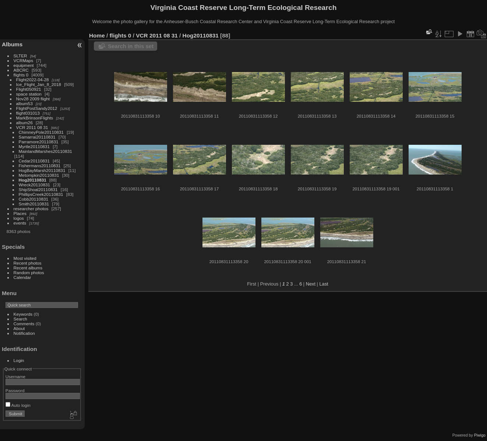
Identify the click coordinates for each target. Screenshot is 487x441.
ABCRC (21, 70)
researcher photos (31, 208)
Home (97, 35)
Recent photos (28, 263)
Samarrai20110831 (37, 137)
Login (19, 360)
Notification (24, 333)
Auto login (18, 405)
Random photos (29, 272)
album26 (24, 122)
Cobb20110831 (33, 199)
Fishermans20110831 (40, 165)
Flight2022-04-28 (32, 79)
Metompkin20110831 (39, 175)
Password (15, 390)
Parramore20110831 (39, 141)
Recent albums (28, 267)
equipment (24, 65)
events (20, 222)
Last (323, 284)
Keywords (23, 314)
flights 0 (21, 74)
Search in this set (130, 46)
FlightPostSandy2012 (36, 108)
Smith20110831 (34, 203)
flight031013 (28, 113)
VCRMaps (23, 60)
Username (15, 376)
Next (310, 284)
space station (29, 94)
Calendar (22, 277)
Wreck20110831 (34, 184)
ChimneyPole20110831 (41, 132)
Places (20, 213)
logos (19, 218)
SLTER (20, 55)
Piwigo (480, 435)
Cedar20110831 (34, 160)
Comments (24, 323)
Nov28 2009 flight (33, 98)
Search (20, 318)
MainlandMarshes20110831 (45, 151)
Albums (12, 44)
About (19, 328)
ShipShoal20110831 (38, 189)
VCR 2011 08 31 (32, 127)
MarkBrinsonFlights (34, 117)
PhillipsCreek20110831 (41, 194)
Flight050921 (28, 89)
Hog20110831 (32, 180)
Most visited (25, 258)
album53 (24, 103)
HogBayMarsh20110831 (42, 170)
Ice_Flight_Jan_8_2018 (38, 84)
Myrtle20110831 (34, 146)
